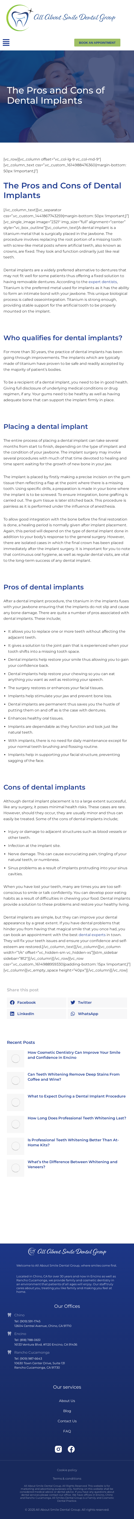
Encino (20, 1334)
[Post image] (15, 1058)
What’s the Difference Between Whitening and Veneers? (72, 1164)
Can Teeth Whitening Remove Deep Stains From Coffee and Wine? (74, 1077)
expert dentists (103, 282)
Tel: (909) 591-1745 (27, 1321)
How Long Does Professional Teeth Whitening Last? (77, 1118)
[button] (36, 1003)
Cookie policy (67, 1470)
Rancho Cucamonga (32, 1352)
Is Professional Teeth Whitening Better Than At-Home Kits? (73, 1142)
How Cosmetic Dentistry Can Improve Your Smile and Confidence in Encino (74, 1055)
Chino (19, 1315)
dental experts (92, 935)
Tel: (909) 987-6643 (28, 1358)
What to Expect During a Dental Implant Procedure (77, 1096)
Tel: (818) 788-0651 (27, 1340)
